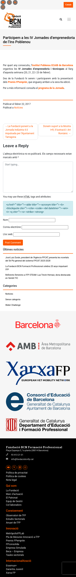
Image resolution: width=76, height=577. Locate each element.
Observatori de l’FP (16, 515)
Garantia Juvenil (14, 569)
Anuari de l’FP (13, 522)
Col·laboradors (13, 505)
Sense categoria (12, 299)
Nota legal (11, 480)
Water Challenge (12, 305)
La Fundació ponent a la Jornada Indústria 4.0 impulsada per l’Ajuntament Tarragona (19, 131)
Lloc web (8, 234)
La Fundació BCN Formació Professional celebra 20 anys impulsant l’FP (36, 268)
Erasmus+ (11, 565)
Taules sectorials (15, 555)
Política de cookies (16, 476)
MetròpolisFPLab (15, 533)
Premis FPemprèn (15, 540)
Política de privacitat (17, 472)
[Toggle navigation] (69, 19)
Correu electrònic (12, 227)
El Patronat (12, 497)
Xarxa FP (11, 572)
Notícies (18, 107)
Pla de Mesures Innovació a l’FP (23, 537)
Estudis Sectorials (15, 519)
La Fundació (12, 490)
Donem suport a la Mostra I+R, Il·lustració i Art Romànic (57, 130)
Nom (5, 219)
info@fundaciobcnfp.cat (22, 459)
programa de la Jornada (51, 88)
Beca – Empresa (14, 551)
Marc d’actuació (14, 494)
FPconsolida (12, 544)
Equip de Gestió (14, 501)
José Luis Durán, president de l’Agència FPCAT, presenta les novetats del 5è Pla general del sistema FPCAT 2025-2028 (37, 259)
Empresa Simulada (16, 547)
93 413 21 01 (17, 455)
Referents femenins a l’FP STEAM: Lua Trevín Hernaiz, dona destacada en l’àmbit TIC (37, 276)
